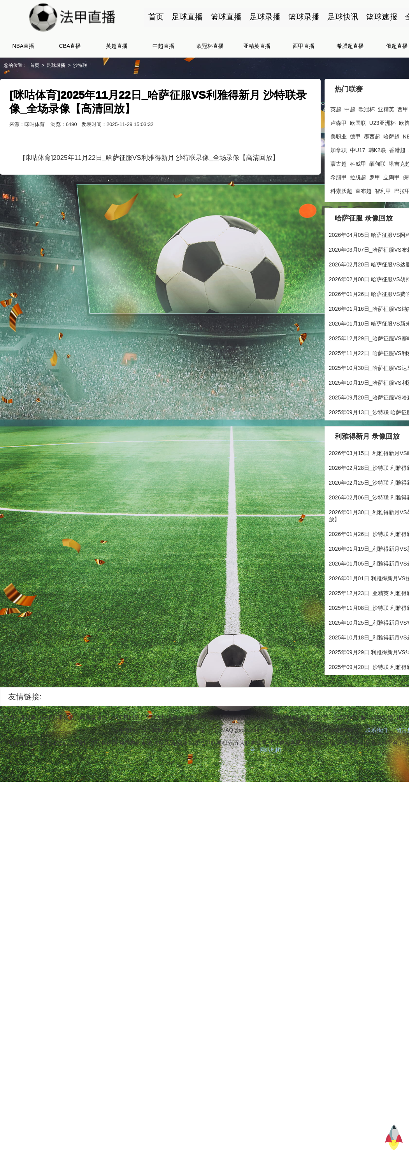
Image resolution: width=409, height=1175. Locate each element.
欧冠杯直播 (210, 46)
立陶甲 (393, 177)
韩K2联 (379, 150)
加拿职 (340, 150)
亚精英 (387, 109)
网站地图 (272, 749)
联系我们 (377, 730)
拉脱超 (359, 177)
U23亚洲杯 (384, 123)
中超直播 (163, 46)
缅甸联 (379, 164)
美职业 (340, 136)
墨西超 (373, 136)
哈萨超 (393, 136)
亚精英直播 (256, 46)
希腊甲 (340, 177)
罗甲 (376, 177)
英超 (337, 109)
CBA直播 (70, 46)
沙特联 (80, 65)
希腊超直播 (350, 46)
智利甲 (384, 191)
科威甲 (359, 164)
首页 (155, 16)
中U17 (359, 150)
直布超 (365, 191)
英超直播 (117, 46)
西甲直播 (303, 46)
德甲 (356, 136)
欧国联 (359, 123)
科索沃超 (343, 191)
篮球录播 (303, 16)
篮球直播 (225, 16)
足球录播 (264, 16)
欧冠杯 (368, 109)
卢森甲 (340, 123)
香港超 (399, 150)
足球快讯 (342, 16)
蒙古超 (340, 164)
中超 (351, 109)
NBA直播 (23, 46)
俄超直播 (397, 46)
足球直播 (186, 16)
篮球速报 (381, 16)
